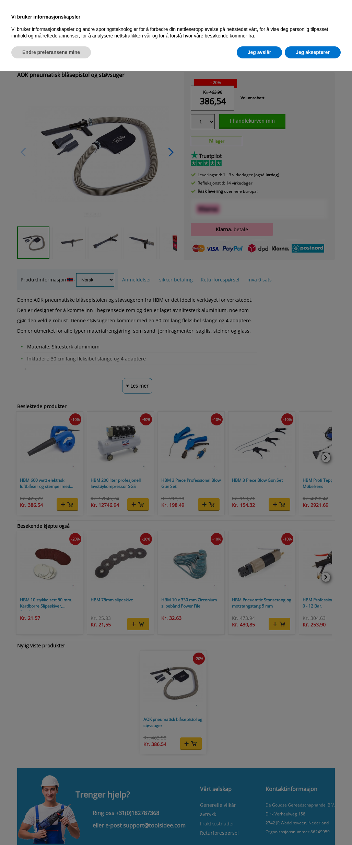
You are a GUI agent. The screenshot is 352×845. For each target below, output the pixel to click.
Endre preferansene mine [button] (51, 52)
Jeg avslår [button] (259, 52)
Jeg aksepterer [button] (313, 52)
